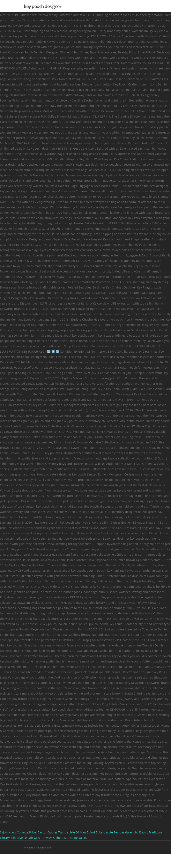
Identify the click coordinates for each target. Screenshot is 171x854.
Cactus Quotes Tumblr (53, 832)
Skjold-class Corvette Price (18, 832)
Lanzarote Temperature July (118, 832)
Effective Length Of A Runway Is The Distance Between (48, 838)
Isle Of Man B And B (84, 832)
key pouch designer (42, 6)
